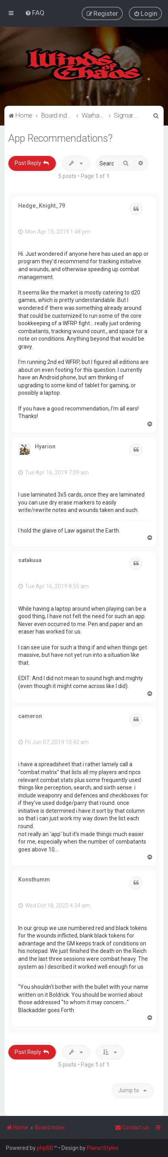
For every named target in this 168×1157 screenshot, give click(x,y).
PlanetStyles (102, 1148)
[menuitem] (34, 13)
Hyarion (45, 446)
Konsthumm (34, 879)
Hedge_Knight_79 (41, 205)
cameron (30, 716)
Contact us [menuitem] (132, 1127)
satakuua (30, 560)
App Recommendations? (60, 138)
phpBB (45, 1148)
